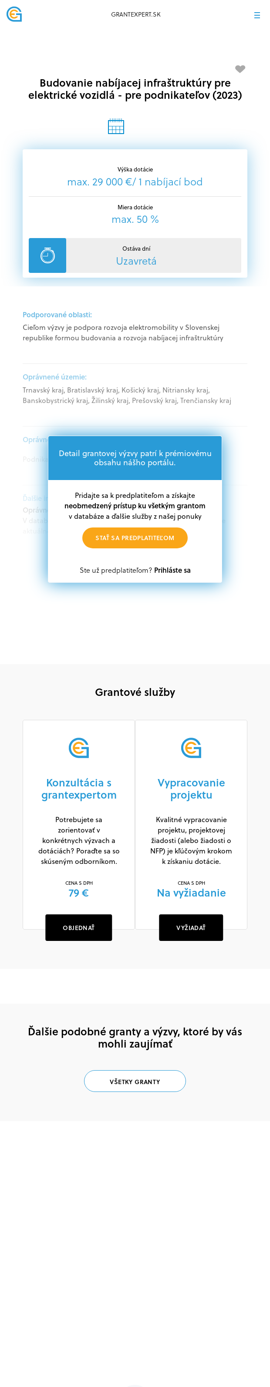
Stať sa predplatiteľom (134, 537)
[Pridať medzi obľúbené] (240, 69)
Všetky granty (135, 1081)
